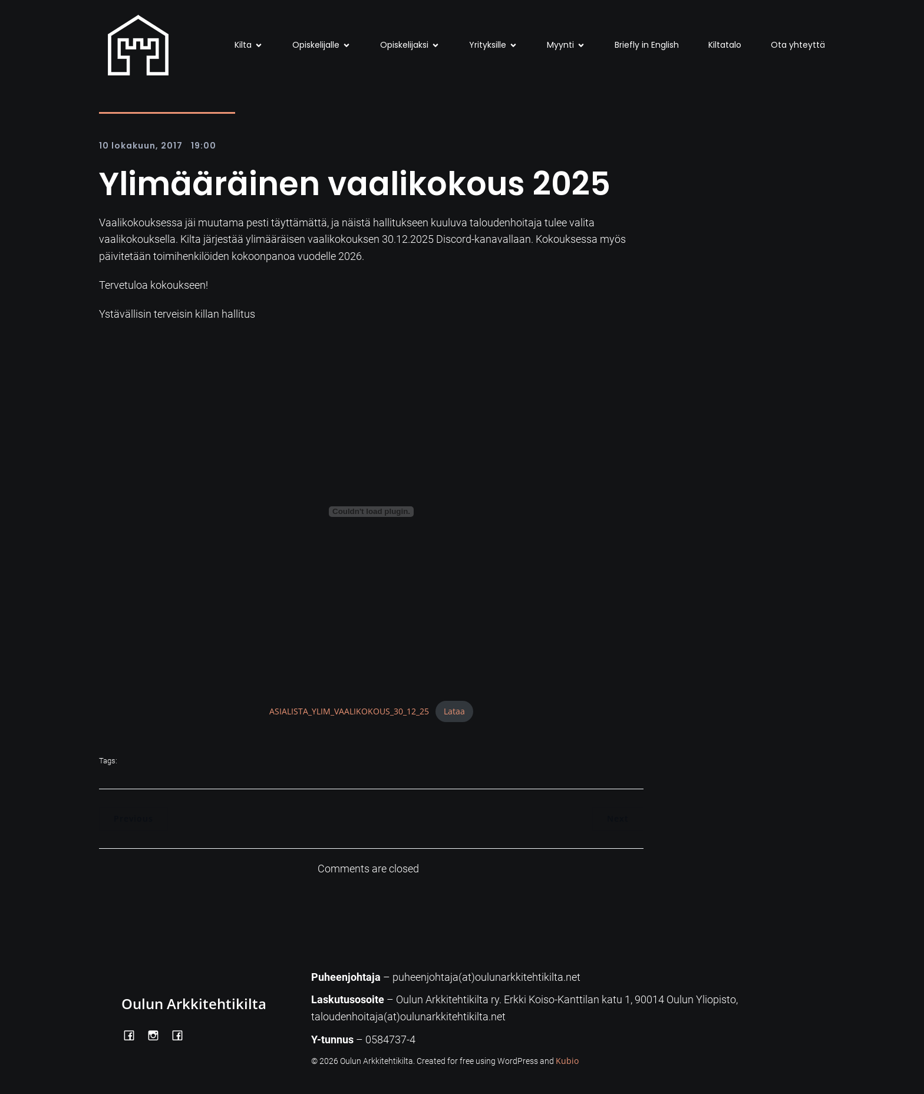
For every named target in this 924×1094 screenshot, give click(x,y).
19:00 (203, 145)
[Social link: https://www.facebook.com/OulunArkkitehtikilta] (133, 1034)
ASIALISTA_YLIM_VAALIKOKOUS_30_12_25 (349, 711)
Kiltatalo (724, 45)
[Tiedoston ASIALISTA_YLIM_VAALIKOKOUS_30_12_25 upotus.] (371, 511)
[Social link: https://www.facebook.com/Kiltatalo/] (182, 1034)
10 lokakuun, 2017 (141, 145)
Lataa (454, 711)
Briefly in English (647, 45)
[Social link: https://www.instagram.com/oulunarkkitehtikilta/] (158, 1034)
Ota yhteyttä (798, 45)
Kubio (567, 1060)
